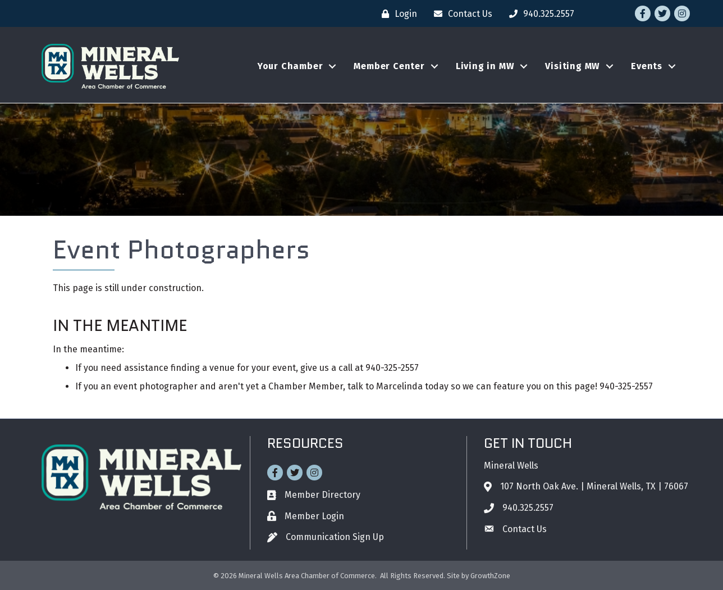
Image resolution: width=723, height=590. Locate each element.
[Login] (396, 13)
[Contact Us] (460, 13)
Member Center (389, 66)
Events (646, 66)
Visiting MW (572, 66)
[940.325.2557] (539, 13)
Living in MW (485, 66)
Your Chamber (290, 66)
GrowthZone (490, 575)
